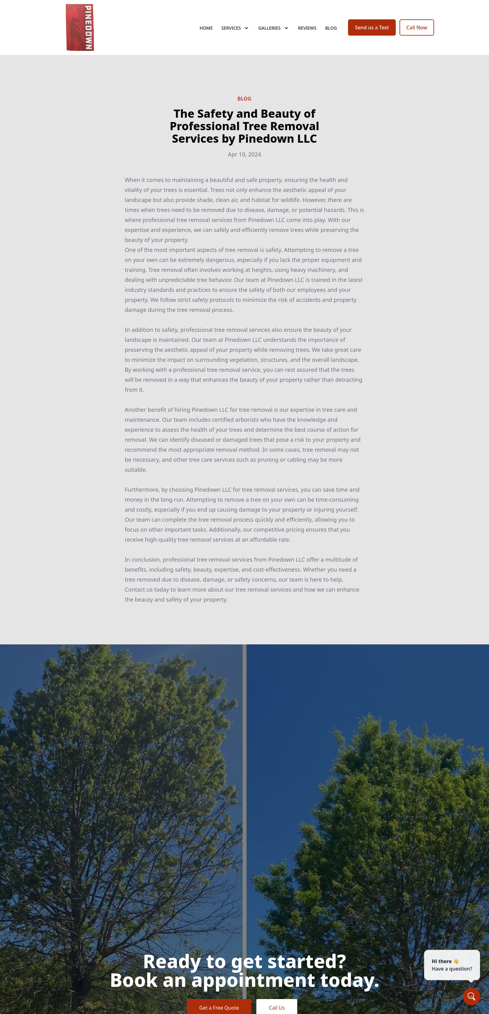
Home (206, 28)
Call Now (416, 27)
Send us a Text (372, 27)
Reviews (307, 28)
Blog (331, 28)
